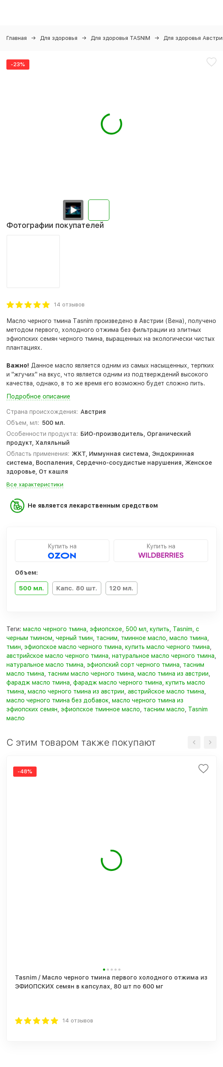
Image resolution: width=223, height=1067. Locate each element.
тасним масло (164, 709)
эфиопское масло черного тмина (73, 646)
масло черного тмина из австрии (76, 691)
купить (159, 629)
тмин (13, 646)
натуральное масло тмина (44, 664)
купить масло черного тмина (167, 646)
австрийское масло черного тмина (57, 655)
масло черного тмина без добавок (57, 700)
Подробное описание (38, 396)
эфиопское (106, 629)
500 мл (136, 629)
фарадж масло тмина (38, 682)
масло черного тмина (54, 629)
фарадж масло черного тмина (117, 682)
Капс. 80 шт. (76, 588)
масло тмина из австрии (173, 673)
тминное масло (143, 638)
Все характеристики (34, 484)
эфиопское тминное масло (100, 709)
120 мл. (121, 588)
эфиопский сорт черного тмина (133, 664)
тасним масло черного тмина (91, 673)
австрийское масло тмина (166, 691)
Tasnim (182, 629)
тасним (106, 638)
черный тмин (74, 638)
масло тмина (188, 638)
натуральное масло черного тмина (163, 655)
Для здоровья (58, 38)
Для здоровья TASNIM (120, 38)
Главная (16, 38)
